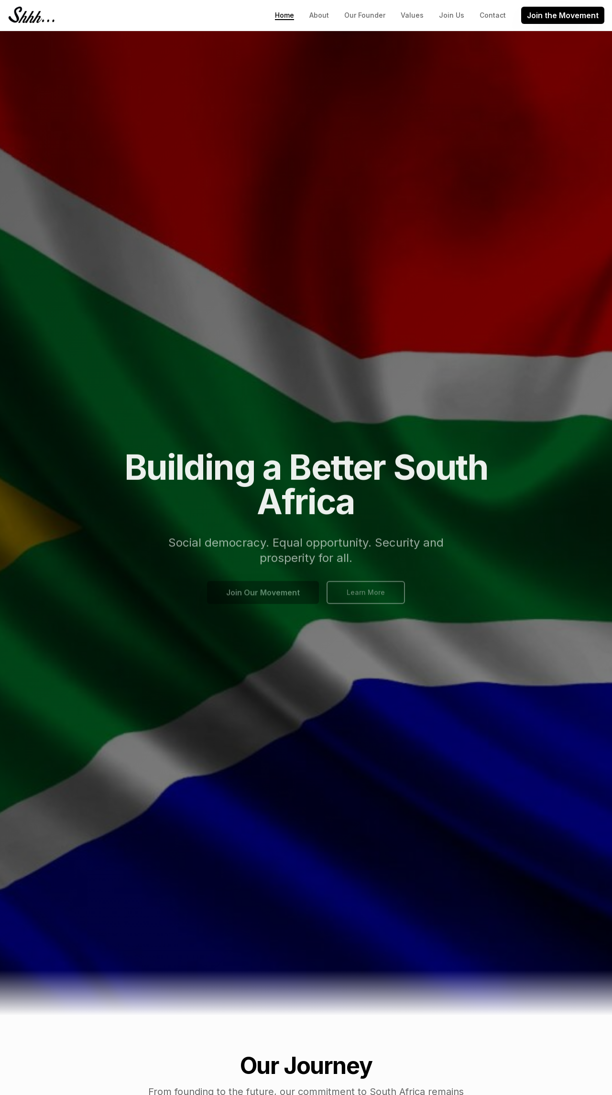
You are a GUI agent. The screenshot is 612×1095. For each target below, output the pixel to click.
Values (412, 15)
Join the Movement (563, 15)
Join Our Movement (263, 595)
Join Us (451, 15)
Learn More (366, 595)
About (319, 15)
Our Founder (364, 15)
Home (284, 15)
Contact (493, 15)
